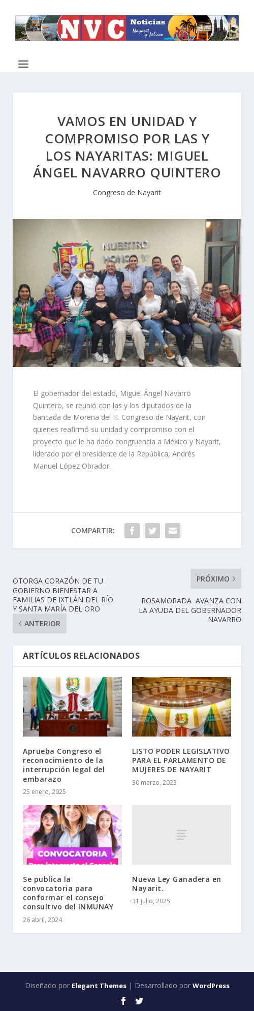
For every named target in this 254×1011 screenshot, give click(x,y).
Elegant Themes (99, 985)
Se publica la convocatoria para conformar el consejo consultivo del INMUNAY (68, 893)
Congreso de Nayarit (127, 192)
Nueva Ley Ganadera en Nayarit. (176, 883)
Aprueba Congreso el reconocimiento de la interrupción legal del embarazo (64, 765)
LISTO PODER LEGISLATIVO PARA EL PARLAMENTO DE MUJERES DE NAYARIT (181, 760)
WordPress (211, 985)
